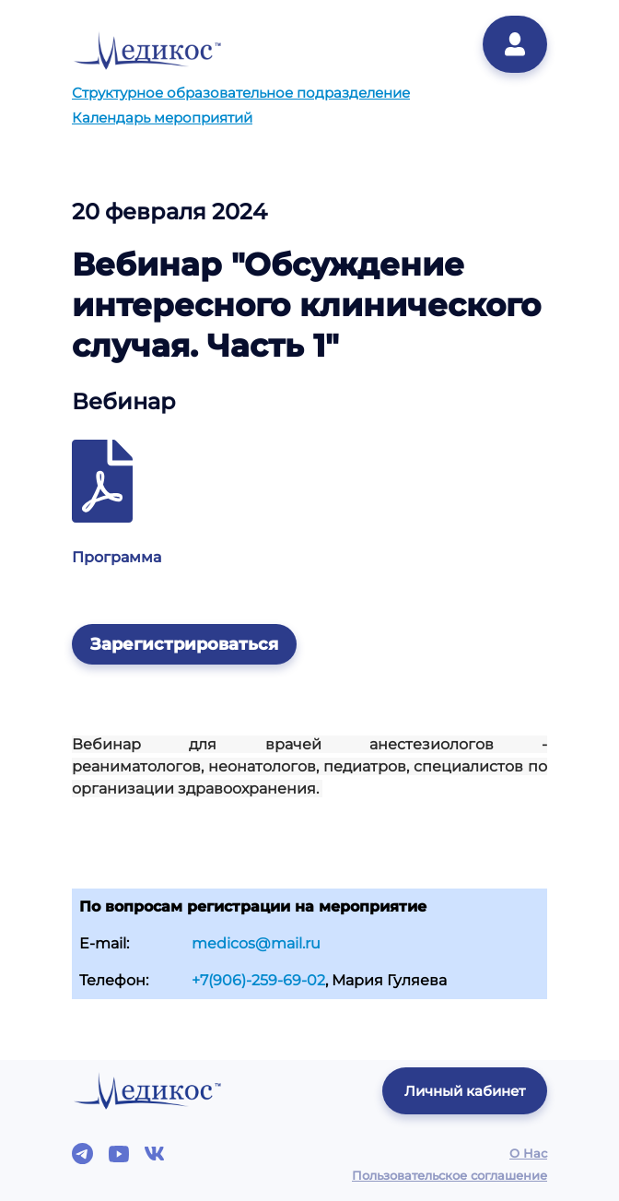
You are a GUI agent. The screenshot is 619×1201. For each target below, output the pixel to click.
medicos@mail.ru (256, 943)
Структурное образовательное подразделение (241, 93)
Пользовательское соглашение (449, 1175)
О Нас (528, 1153)
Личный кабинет (464, 1091)
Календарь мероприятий (162, 117)
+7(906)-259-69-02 (258, 980)
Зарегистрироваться (184, 644)
